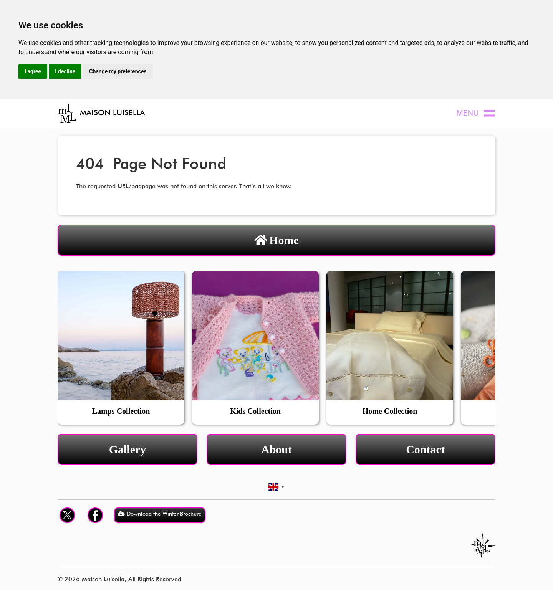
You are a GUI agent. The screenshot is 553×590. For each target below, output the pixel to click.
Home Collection (390, 411)
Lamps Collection (121, 411)
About (276, 449)
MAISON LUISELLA (101, 113)
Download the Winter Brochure (160, 514)
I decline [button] (65, 71)
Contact (425, 449)
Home (276, 240)
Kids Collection (255, 411)
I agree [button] (33, 71)
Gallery (127, 449)
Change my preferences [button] (117, 71)
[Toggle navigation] (477, 113)
